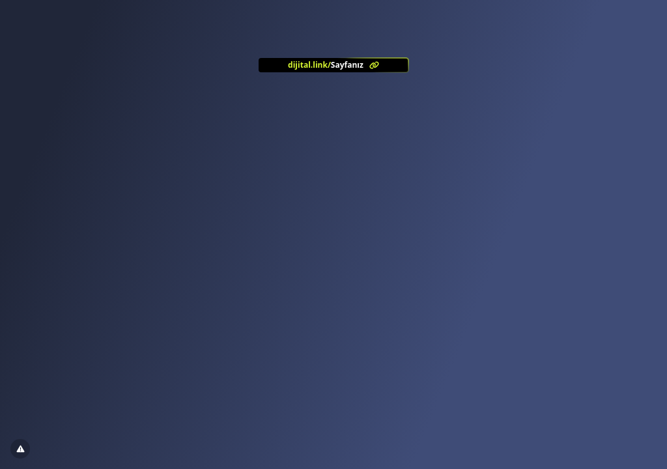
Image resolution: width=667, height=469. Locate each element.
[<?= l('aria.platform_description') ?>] (333, 65)
